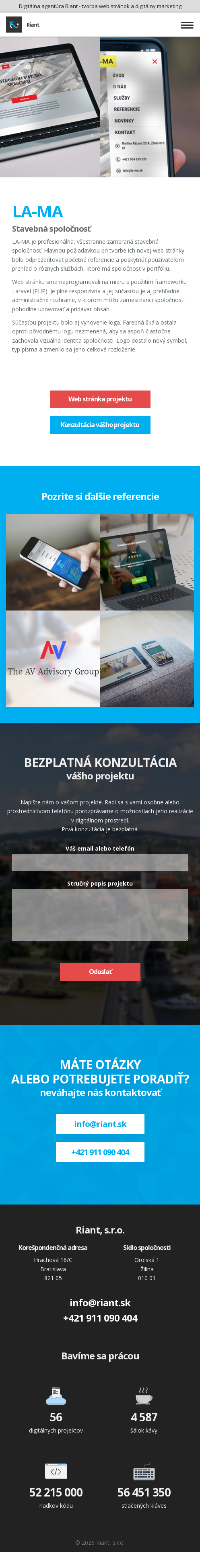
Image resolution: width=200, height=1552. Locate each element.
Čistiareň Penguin (147, 562)
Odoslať (100, 971)
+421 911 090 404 (100, 1152)
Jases (53, 562)
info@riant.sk (100, 1123)
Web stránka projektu (100, 399)
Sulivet (147, 659)
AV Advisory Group (53, 659)
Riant (26, 24)
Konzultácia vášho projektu (100, 424)
